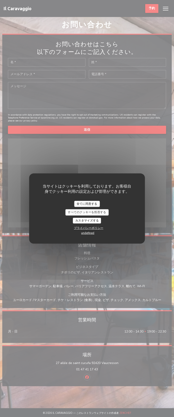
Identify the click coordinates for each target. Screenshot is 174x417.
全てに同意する (87, 204)
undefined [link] (87, 233)
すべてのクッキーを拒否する (87, 212)
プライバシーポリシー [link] (88, 228)
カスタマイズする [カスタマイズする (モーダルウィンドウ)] (87, 220)
